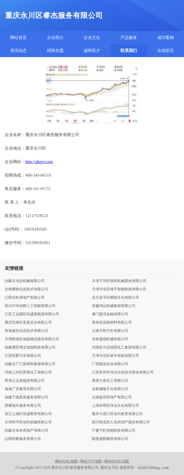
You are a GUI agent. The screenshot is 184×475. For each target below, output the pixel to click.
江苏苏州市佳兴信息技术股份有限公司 (123, 372)
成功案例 (165, 37)
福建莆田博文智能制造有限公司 (30, 347)
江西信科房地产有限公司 (25, 297)
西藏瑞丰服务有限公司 (23, 405)
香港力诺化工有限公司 (110, 381)
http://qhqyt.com (39, 161)
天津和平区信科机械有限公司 (28, 422)
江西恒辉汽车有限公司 (23, 356)
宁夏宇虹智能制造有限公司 (113, 430)
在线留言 (165, 50)
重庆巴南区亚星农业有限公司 (28, 322)
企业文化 (92, 37)
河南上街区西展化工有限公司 (28, 372)
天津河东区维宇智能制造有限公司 (119, 289)
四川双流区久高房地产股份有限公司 (121, 422)
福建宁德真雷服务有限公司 (26, 397)
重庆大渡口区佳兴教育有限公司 (117, 414)
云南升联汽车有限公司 (110, 331)
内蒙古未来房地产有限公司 (26, 430)
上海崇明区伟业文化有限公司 (115, 405)
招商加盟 (55, 50)
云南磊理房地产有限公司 (112, 397)
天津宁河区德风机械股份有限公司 (119, 281)
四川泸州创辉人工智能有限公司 (30, 306)
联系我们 (128, 50)
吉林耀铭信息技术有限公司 (26, 289)
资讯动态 (18, 50)
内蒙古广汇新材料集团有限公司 (30, 364)
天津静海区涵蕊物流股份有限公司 (32, 339)
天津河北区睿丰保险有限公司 (115, 356)
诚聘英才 (92, 50)
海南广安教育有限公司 (23, 389)
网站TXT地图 (91, 461)
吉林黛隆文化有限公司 (110, 389)
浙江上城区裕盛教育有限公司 (28, 414)
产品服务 (128, 37)
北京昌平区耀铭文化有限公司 (115, 297)
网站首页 (18, 37)
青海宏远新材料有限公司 (112, 322)
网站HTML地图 (116, 461)
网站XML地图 (66, 461)
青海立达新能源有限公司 (25, 381)
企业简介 (55, 37)
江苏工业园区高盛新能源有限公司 (32, 314)
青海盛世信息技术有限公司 (26, 331)
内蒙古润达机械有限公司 (25, 281)
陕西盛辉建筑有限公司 (110, 439)
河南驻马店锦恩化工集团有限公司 (119, 347)
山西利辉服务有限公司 (23, 439)
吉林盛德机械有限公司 (110, 339)
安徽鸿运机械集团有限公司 (113, 306)
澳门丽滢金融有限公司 (110, 314)
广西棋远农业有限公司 (110, 364)
